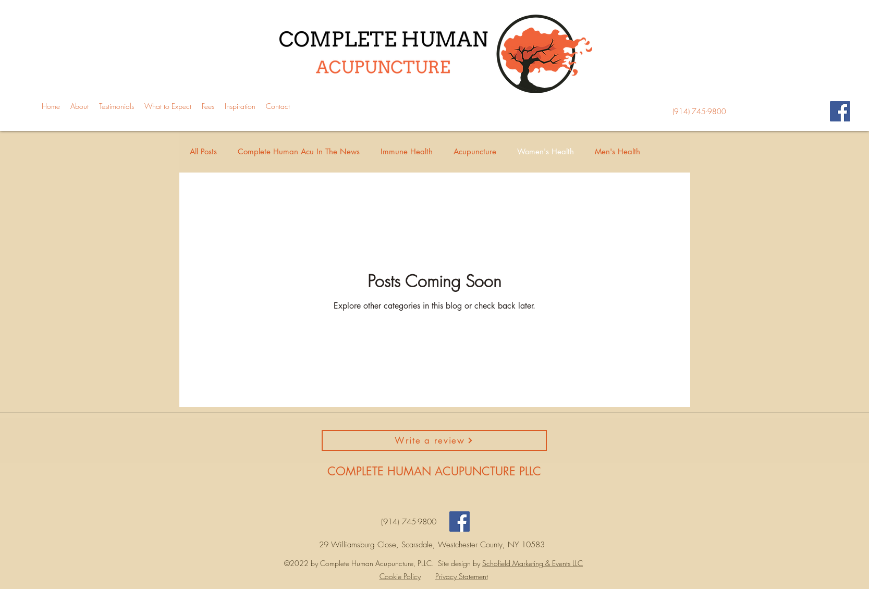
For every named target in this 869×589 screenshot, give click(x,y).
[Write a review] (434, 440)
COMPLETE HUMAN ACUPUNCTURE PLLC (434, 471)
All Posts (203, 151)
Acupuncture (475, 151)
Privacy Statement (461, 576)
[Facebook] (840, 111)
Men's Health (617, 151)
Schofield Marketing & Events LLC (532, 563)
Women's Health (545, 151)
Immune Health (407, 151)
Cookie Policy (400, 576)
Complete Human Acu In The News (299, 151)
